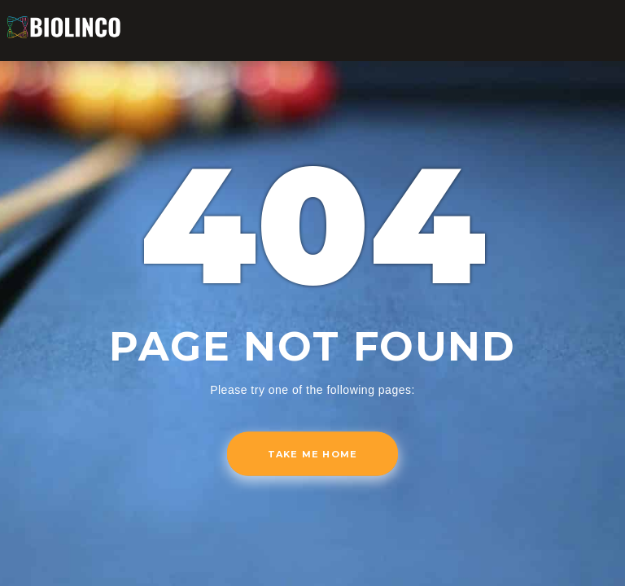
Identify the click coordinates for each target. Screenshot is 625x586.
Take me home (312, 454)
